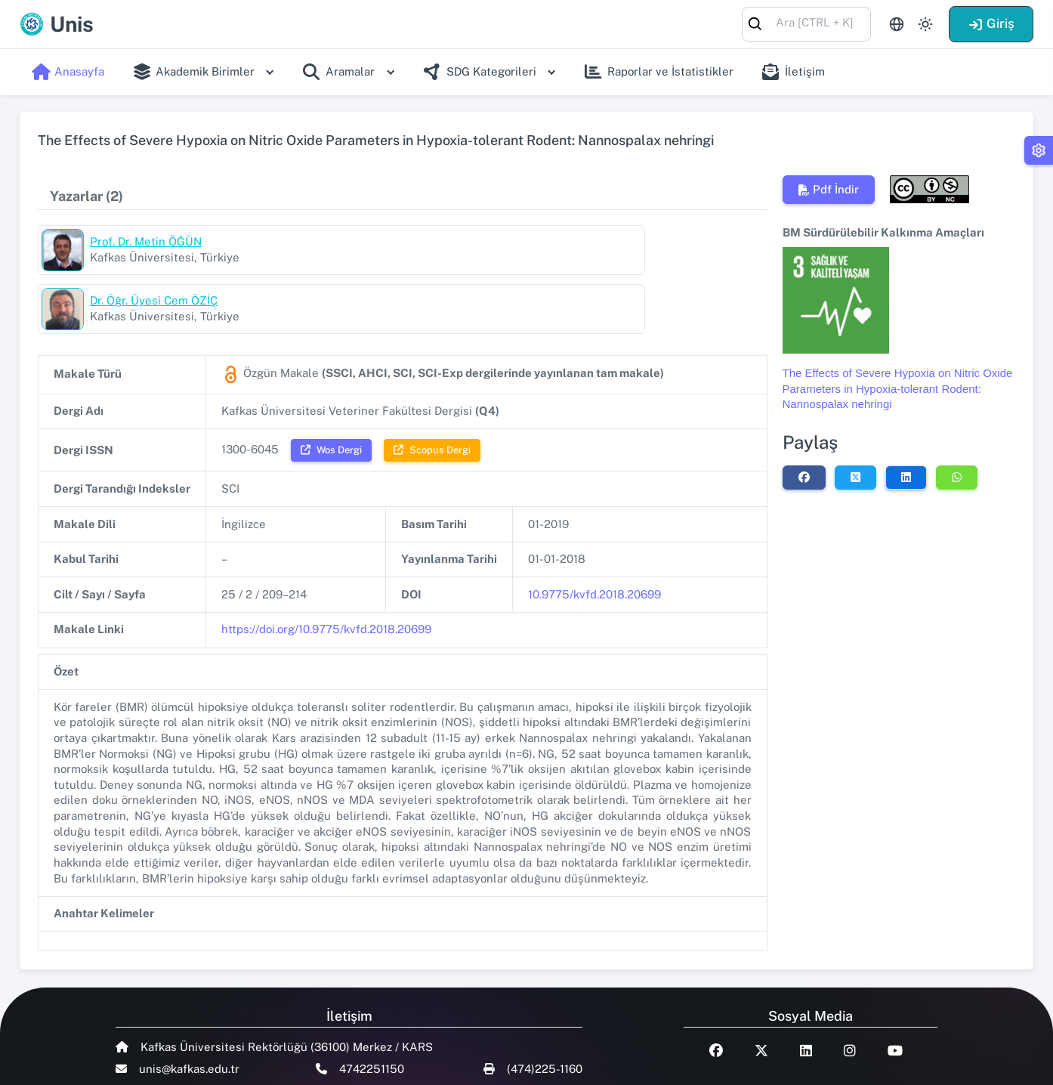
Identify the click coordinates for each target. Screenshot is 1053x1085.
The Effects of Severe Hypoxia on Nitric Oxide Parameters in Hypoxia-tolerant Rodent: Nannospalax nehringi (898, 388)
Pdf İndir (828, 189)
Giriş (991, 23)
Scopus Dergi (432, 391)
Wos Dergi (331, 391)
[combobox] (806, 23)
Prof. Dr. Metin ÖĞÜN (146, 241)
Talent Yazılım (192, 1063)
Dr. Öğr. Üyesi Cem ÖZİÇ (523, 241)
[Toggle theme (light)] (925, 24)
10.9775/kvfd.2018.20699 (594, 535)
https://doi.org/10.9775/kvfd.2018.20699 (326, 570)
